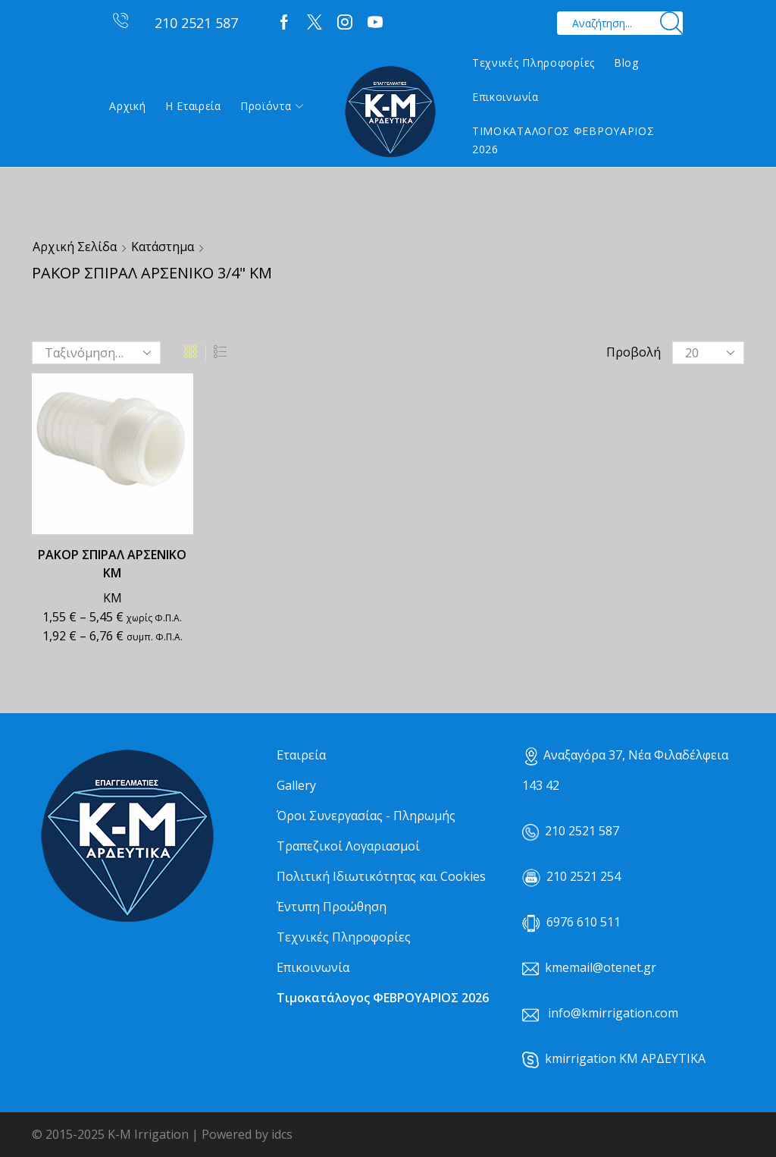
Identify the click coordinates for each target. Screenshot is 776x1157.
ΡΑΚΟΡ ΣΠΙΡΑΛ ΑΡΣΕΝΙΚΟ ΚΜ (112, 563)
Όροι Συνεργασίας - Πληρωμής (366, 815)
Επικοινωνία (505, 97)
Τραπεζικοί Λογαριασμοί (348, 846)
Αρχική (127, 106)
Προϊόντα (271, 106)
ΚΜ (112, 598)
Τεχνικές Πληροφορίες (533, 62)
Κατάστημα (162, 246)
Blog (626, 62)
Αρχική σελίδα (75, 246)
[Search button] (671, 23)
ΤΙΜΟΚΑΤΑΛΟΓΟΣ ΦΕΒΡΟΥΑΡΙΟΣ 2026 (563, 140)
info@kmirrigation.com (613, 1013)
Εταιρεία (301, 755)
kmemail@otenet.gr (600, 967)
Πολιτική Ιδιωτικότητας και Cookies (381, 876)
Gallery (296, 785)
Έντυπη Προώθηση (331, 906)
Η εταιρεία (193, 106)
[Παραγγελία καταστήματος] (96, 352)
